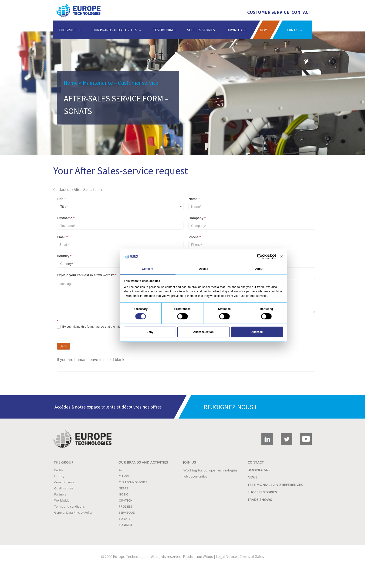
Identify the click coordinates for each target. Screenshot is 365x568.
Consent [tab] (147, 268)
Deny (149, 331)
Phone (195, 237)
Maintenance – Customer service (120, 82)
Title (61, 199)
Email (62, 237)
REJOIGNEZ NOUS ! (229, 407)
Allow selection (203, 331)
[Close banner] (282, 256)
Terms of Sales (252, 556)
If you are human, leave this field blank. (91, 359)
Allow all (257, 331)
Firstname (65, 218)
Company (197, 218)
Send (63, 346)
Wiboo (208, 556)
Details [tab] (203, 268)
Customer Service (268, 12)
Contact (301, 12)
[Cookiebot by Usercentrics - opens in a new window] (259, 256)
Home (71, 82)
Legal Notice (226, 556)
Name (194, 199)
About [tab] (259, 268)
